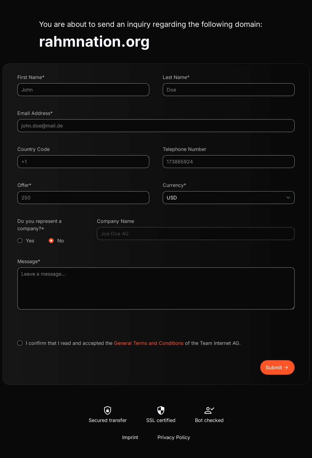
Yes (30, 241)
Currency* (174, 185)
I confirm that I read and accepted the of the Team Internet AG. (133, 343)
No (60, 241)
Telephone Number (184, 149)
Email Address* (35, 113)
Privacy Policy (174, 437)
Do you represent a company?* (50, 231)
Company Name (115, 221)
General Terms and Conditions (148, 343)
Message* (28, 261)
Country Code (33, 149)
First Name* (30, 77)
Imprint (130, 437)
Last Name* (176, 77)
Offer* (24, 185)
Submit (277, 367)
